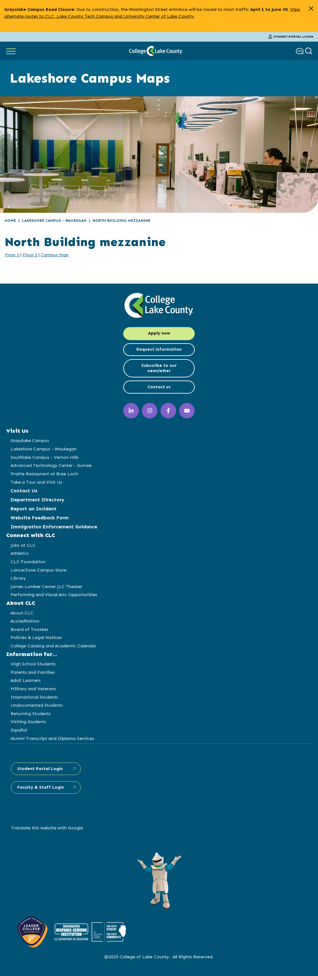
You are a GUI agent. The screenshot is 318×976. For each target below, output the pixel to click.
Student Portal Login (291, 36)
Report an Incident (34, 509)
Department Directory (37, 500)
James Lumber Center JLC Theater (46, 586)
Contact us (159, 387)
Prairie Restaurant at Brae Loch (44, 474)
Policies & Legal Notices (36, 637)
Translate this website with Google (47, 828)
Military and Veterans (33, 688)
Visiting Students (28, 721)
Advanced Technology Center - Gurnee (51, 465)
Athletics (20, 553)
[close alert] (311, 8)
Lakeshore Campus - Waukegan (54, 220)
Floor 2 (30, 255)
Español (19, 730)
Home (10, 220)
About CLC (22, 613)
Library (18, 578)
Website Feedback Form (40, 518)
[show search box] (309, 51)
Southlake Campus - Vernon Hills (45, 457)
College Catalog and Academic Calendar (53, 646)
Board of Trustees (29, 629)
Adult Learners (26, 680)
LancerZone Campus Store (38, 570)
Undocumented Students (37, 705)
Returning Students (31, 713)
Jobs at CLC (23, 545)
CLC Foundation (28, 561)
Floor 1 (12, 255)
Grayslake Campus (30, 440)
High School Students (33, 664)
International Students (34, 697)
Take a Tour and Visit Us (36, 482)
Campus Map (55, 255)
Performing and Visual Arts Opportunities (54, 594)
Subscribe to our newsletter (159, 368)
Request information (159, 349)
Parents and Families (33, 672)
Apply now (159, 333)
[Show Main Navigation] (11, 51)
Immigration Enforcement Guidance (54, 527)
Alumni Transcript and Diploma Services (52, 738)
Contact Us (24, 491)
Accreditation (25, 621)
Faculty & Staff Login (40, 787)
